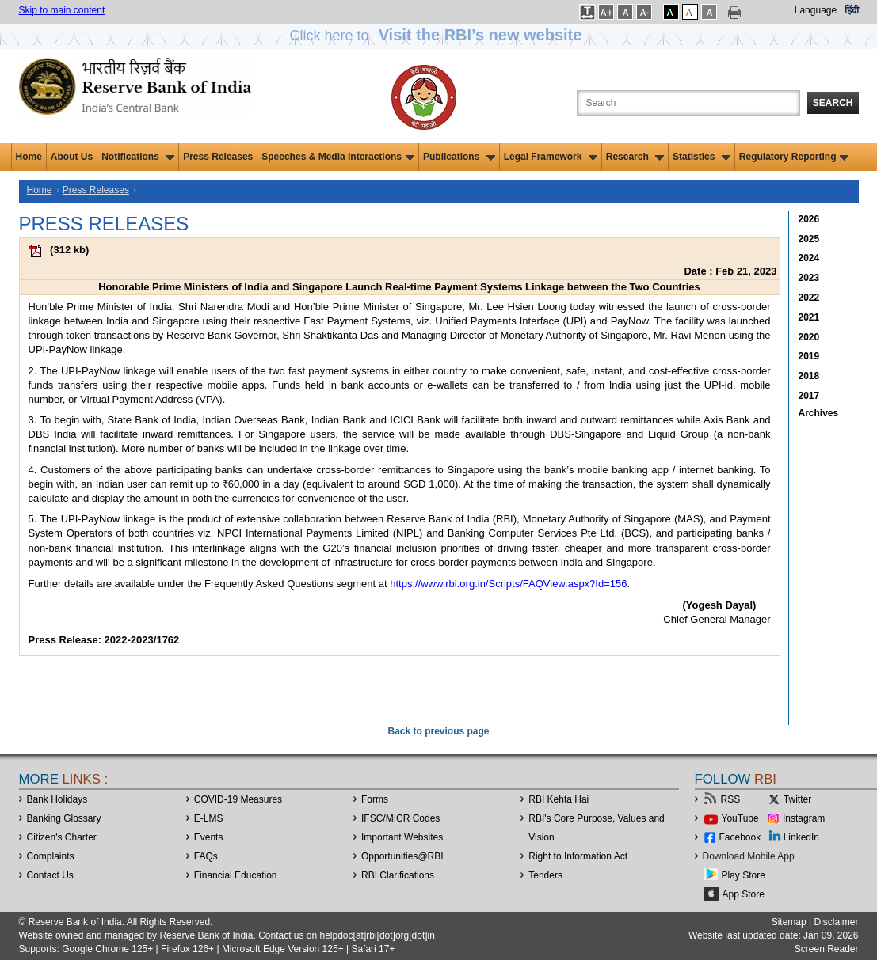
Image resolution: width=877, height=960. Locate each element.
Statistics (701, 156)
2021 (809, 317)
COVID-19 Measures (238, 799)
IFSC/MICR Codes (400, 818)
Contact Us (50, 875)
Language (816, 10)
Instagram (804, 818)
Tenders (545, 875)
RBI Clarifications (397, 875)
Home (29, 156)
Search (833, 102)
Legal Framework (550, 156)
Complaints (50, 856)
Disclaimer (836, 922)
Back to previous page (438, 731)
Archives (819, 413)
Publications (459, 156)
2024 (809, 258)
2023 (809, 277)
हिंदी (852, 10)
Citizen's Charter (62, 837)
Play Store (743, 875)
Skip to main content (62, 10)
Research (635, 156)
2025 (809, 239)
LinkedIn (801, 837)
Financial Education (235, 875)
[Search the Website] (688, 103)
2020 (809, 337)
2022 (809, 297)
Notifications (137, 156)
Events (208, 837)
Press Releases (218, 156)
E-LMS (208, 818)
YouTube (740, 818)
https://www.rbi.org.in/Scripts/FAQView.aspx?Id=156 (508, 584)
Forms (374, 799)
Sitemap (789, 922)
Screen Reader (827, 948)
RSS (731, 799)
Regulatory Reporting (794, 156)
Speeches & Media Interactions (337, 156)
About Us (72, 156)
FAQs (206, 856)
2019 (809, 356)
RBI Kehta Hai (558, 799)
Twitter (797, 799)
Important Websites (402, 837)
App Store (744, 894)
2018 (809, 375)
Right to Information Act (577, 856)
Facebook (740, 837)
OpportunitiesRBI (402, 856)
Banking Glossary (64, 818)
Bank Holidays (57, 799)
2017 (809, 395)
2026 (809, 219)
